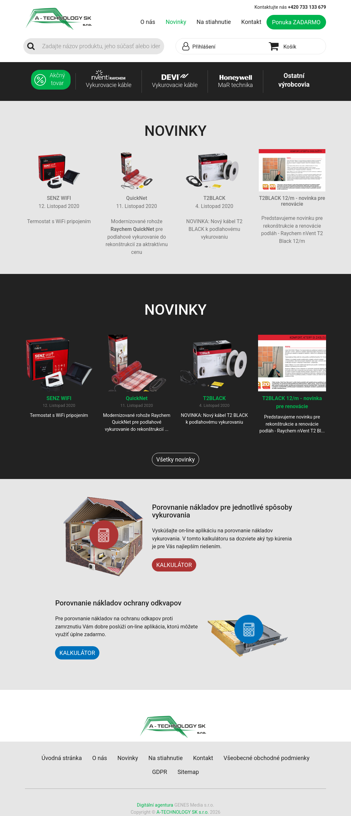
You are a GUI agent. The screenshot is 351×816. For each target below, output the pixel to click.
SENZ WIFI (59, 398)
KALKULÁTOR (174, 564)
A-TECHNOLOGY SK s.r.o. (182, 812)
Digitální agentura (155, 805)
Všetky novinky (175, 459)
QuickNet (136, 398)
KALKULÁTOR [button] (77, 652)
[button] (220, 46)
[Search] (101, 46)
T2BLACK (214, 398)
